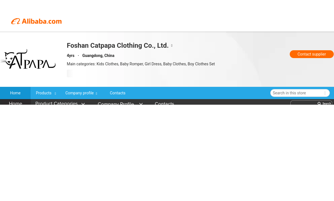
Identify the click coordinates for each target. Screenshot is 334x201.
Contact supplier (312, 54)
